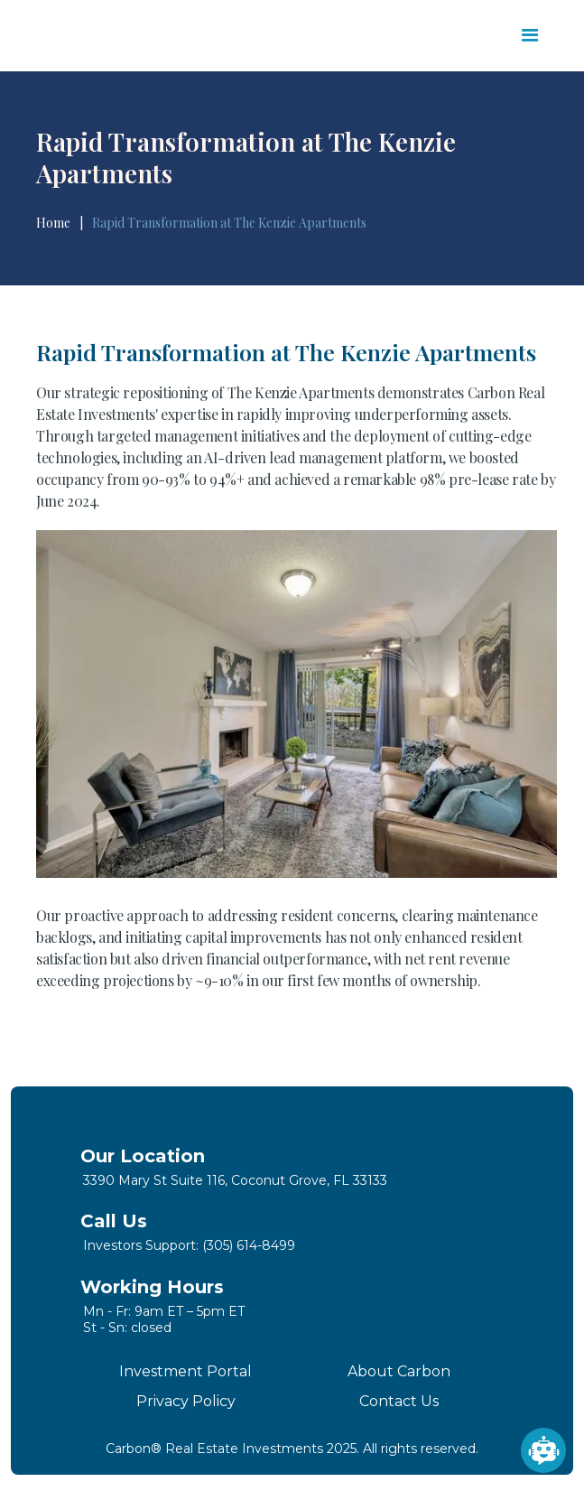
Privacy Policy (186, 1401)
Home (53, 223)
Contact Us (399, 1401)
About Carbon (399, 1371)
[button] (530, 35)
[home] (124, 36)
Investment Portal (185, 1371)
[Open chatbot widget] (543, 1450)
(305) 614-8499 (248, 1245)
